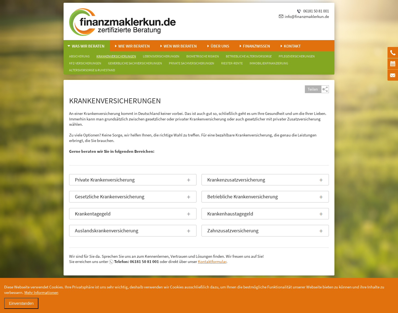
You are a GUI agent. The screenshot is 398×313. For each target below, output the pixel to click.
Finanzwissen (256, 46)
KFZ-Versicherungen (85, 63)
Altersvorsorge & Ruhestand (92, 70)
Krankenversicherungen (116, 56)
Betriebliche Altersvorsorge (249, 56)
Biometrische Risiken (202, 56)
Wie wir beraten (134, 46)
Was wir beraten (88, 46)
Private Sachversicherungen (191, 63)
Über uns (220, 46)
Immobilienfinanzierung (269, 63)
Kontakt (292, 46)
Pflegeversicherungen (297, 56)
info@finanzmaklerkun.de (307, 16)
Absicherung (79, 56)
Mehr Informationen (41, 292)
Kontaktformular (212, 261)
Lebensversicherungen (161, 56)
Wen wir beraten (180, 46)
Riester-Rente (232, 63)
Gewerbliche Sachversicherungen (135, 63)
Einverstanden (21, 303)
